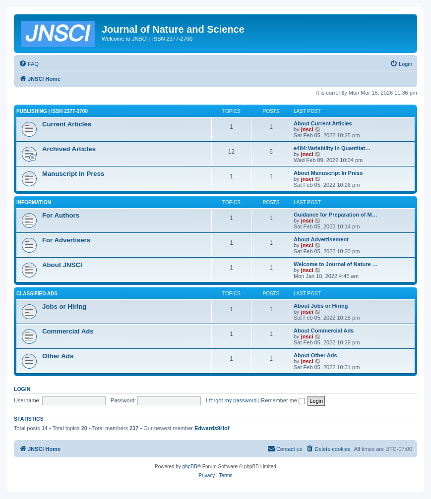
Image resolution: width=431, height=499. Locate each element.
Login (22, 389)
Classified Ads (37, 293)
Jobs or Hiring (64, 306)
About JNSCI (62, 265)
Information (33, 202)
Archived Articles (69, 149)
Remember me (283, 400)
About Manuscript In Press (328, 173)
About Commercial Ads (324, 330)
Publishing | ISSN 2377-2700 (52, 111)
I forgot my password (231, 400)
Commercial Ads (68, 331)
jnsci (307, 129)
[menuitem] (29, 64)
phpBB (190, 466)
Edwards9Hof (211, 428)
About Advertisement (321, 239)
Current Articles (66, 124)
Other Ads (57, 356)
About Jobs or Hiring (321, 306)
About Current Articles (323, 123)
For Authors (60, 215)
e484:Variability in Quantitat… (332, 148)
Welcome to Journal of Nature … (336, 264)
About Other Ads (315, 355)
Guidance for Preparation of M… (335, 215)
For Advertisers (66, 240)
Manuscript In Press (73, 173)
